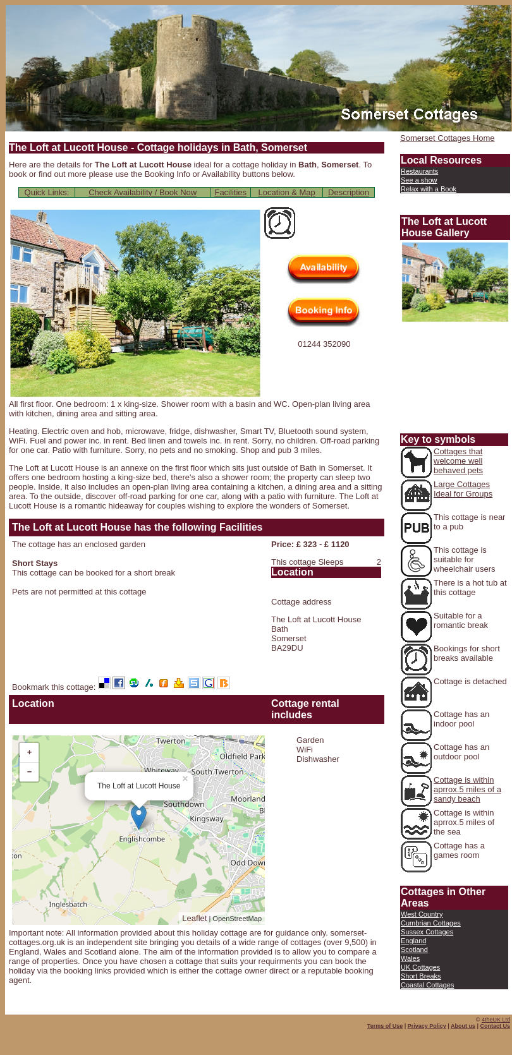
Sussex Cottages (427, 932)
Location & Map (286, 192)
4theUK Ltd (496, 1019)
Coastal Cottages (427, 985)
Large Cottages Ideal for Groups (463, 488)
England (413, 940)
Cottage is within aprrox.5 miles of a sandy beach (467, 789)
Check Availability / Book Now (142, 192)
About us (463, 1026)
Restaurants (419, 171)
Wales (410, 958)
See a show (419, 180)
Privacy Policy (427, 1026)
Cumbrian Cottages (431, 923)
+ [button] (29, 752)
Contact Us (495, 1026)
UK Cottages (420, 967)
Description (348, 192)
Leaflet (194, 918)
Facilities (230, 192)
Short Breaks (421, 976)
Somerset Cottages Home (447, 138)
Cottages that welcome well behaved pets (458, 461)
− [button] (29, 771)
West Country (421, 914)
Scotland (414, 949)
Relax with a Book (428, 189)
